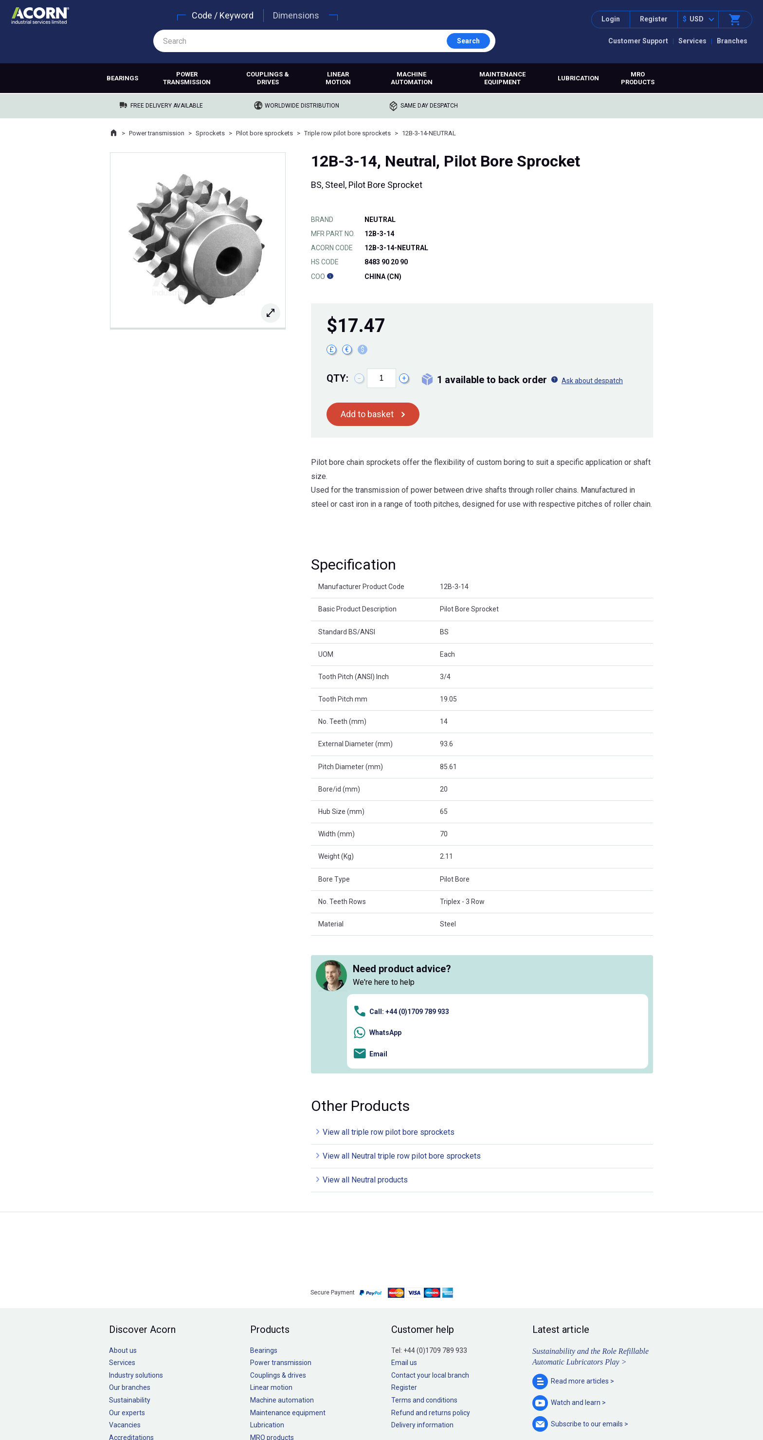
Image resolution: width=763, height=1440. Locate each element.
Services (692, 41)
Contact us (685, 1413)
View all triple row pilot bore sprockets (388, 994)
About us (123, 1213)
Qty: (337, 378)
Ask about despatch (592, 381)
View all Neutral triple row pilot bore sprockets (402, 1018)
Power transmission (187, 78)
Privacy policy (350, 1403)
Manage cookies (436, 1403)
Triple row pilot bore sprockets (347, 133)
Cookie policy (391, 1403)
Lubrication (578, 78)
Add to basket (367, 414)
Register (654, 19)
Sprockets (210, 133)
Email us (404, 1225)
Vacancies (125, 1288)
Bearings (122, 78)
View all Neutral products (365, 1042)
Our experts (127, 1275)
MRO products (637, 78)
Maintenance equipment (502, 78)
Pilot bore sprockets (264, 133)
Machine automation (412, 78)
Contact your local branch (430, 1237)
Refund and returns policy (430, 1275)
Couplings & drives (267, 78)
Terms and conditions (424, 1263)
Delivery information (422, 1288)
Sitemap (316, 1403)
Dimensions (296, 15)
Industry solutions (136, 1237)
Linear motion (338, 78)
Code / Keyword (223, 15)
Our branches (129, 1250)
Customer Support (638, 41)
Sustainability (129, 1263)
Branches (732, 41)
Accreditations (131, 1300)
